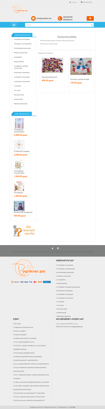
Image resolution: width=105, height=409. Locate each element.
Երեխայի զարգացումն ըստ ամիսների (25, 338)
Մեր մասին (17, 323)
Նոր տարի (17, 90)
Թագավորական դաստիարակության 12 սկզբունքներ (29, 393)
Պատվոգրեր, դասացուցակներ (22, 44)
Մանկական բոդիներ (22, 151)
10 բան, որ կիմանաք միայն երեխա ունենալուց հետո (29, 396)
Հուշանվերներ (18, 57)
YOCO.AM (72, 407)
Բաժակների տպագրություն (22, 39)
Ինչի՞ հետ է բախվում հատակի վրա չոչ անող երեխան (30, 345)
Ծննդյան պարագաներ (20, 52)
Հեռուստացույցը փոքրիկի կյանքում (24, 353)
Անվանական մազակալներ (21, 72)
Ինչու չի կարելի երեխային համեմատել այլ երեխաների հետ (31, 364)
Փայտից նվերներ (19, 61)
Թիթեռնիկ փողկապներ (20, 103)
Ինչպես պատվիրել (20, 331)
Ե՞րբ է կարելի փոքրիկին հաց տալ (24, 342)
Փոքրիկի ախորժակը (20, 349)
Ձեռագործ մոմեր (19, 95)
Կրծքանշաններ (18, 99)
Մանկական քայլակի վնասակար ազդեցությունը (28, 356)
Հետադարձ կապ (86, 2)
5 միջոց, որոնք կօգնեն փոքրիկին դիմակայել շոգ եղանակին (31, 382)
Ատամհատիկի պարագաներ (22, 48)
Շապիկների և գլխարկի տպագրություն (21, 67)
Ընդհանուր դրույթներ (20, 334)
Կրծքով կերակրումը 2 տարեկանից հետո (26, 360)
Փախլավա (17, 378)
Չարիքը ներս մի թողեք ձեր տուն (23, 327)
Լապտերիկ (17, 86)
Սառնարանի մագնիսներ (23, 212)
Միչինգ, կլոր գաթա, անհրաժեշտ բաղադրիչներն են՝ (29, 400)
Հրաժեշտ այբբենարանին (79, 79)
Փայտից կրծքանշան (49, 77)
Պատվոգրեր (18, 193)
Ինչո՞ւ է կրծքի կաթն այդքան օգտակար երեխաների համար (31, 375)
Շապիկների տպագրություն (19, 131)
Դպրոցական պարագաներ (22, 81)
